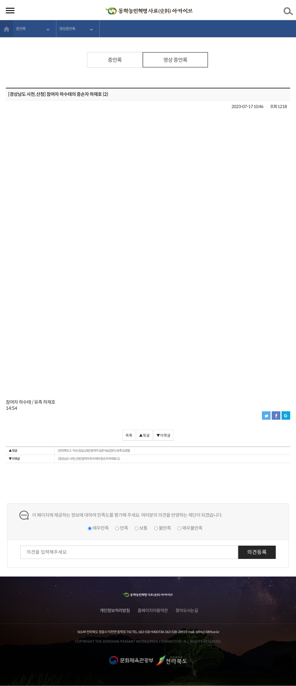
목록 (128, 435)
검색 (289, 12)
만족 (124, 528)
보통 (143, 528)
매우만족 (100, 528)
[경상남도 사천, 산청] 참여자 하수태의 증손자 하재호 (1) (64, 459)
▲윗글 (144, 435)
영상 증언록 (175, 60)
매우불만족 (192, 528)
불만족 (165, 528)
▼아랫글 (163, 435)
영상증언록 (67, 28)
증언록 (20, 28)
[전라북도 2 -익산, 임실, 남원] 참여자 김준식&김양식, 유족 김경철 (69, 451)
